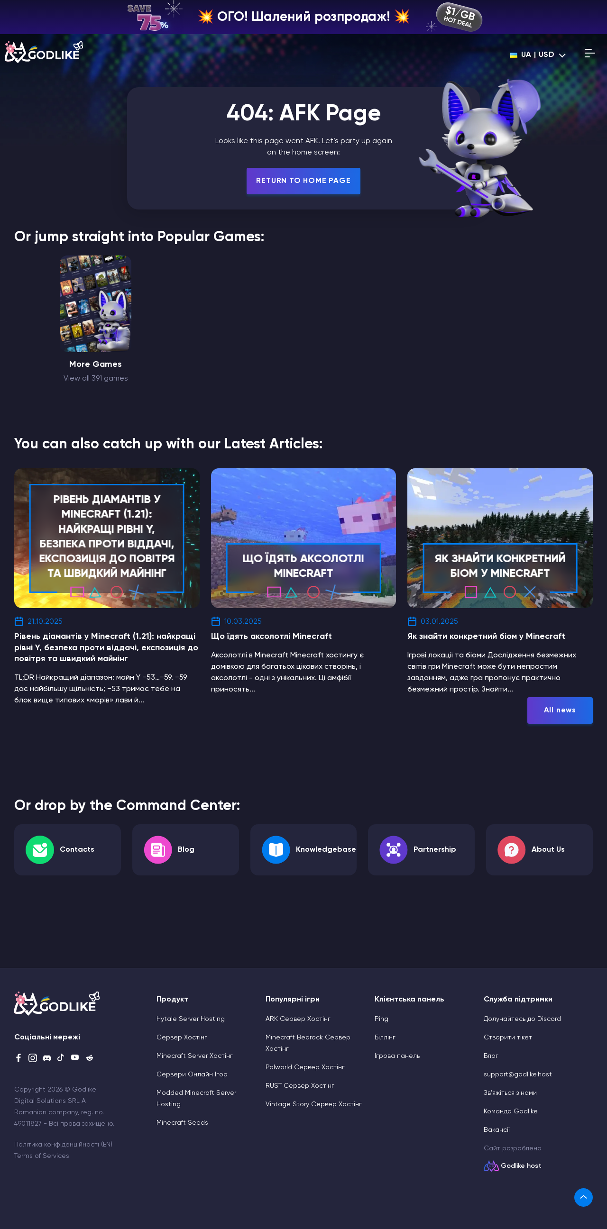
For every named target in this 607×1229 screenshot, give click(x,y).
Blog (186, 850)
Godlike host (521, 1166)
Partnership (435, 850)
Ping (381, 1019)
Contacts (77, 850)
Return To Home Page (303, 181)
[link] (583, 1197)
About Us (548, 850)
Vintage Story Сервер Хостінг (314, 1104)
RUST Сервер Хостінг (300, 1086)
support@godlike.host (518, 1074)
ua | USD (532, 55)
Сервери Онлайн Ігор (192, 1074)
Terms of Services (41, 1156)
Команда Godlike (511, 1111)
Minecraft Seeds (182, 1123)
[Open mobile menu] (590, 55)
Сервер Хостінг (181, 1037)
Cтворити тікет (508, 1037)
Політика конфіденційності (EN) (63, 1144)
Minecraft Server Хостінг (194, 1056)
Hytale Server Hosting (190, 1019)
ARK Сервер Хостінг (298, 1019)
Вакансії (497, 1130)
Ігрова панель (397, 1056)
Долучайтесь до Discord (522, 1019)
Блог (491, 1056)
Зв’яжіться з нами (510, 1093)
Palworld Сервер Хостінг (305, 1067)
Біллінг (385, 1037)
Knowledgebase (326, 850)
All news (560, 710)
